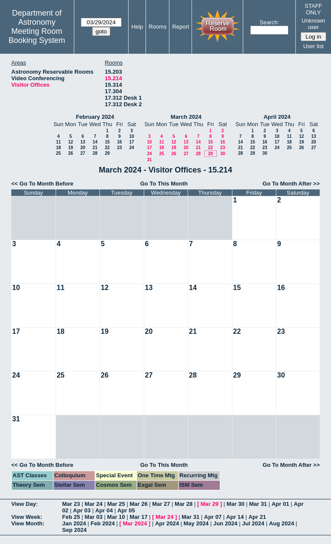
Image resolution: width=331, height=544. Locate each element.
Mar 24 (94, 504)
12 (70, 142)
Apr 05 (126, 510)
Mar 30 (236, 504)
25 (58, 153)
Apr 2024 (167, 523)
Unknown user (313, 23)
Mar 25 (116, 504)
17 (131, 142)
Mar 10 (116, 517)
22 (107, 147)
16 (119, 142)
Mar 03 (94, 517)
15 (107, 142)
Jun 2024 (225, 523)
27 (82, 153)
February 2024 (95, 117)
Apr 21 (257, 517)
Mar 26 (138, 504)
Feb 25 (71, 517)
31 (149, 159)
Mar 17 (138, 517)
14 (95, 142)
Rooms (157, 26)
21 (95, 147)
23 (119, 147)
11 (58, 142)
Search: (269, 22)
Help (137, 26)
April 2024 (277, 117)
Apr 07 (213, 517)
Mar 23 (71, 504)
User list (313, 46)
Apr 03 (81, 510)
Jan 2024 (74, 523)
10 (131, 136)
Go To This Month (164, 183)
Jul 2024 (253, 523)
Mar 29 (209, 504)
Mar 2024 (135, 523)
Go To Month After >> (291, 183)
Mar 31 (258, 504)
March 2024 (186, 117)
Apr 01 (280, 504)
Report (180, 26)
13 (82, 142)
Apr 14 (235, 517)
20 (82, 147)
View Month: (27, 523)
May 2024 (196, 523)
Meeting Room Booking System (37, 36)
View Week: (26, 517)
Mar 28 (183, 504)
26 (70, 153)
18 (58, 147)
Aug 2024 (281, 523)
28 (95, 153)
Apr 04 (104, 510)
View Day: (24, 504)
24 (131, 147)
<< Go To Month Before (42, 183)
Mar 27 (161, 504)
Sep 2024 (74, 530)
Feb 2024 (103, 523)
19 (70, 147)
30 (222, 153)
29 (107, 153)
